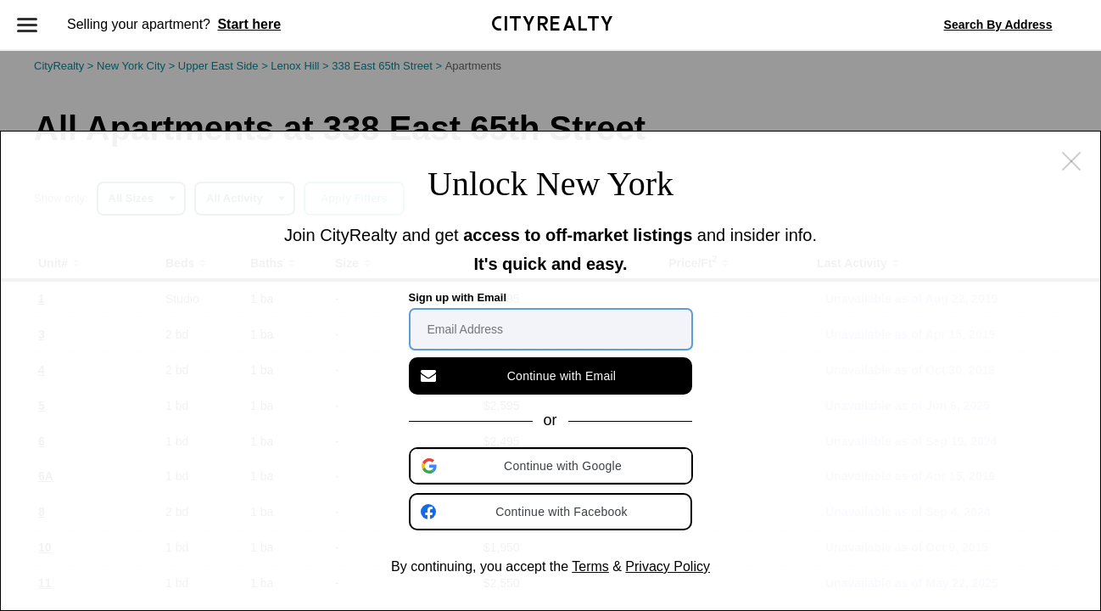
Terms (590, 566)
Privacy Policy (667, 566)
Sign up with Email (458, 297)
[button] (552, 466)
